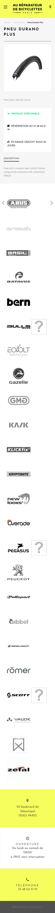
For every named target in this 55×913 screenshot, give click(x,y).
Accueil (7, 22)
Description (11, 158)
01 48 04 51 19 (27, 889)
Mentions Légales (27, 907)
